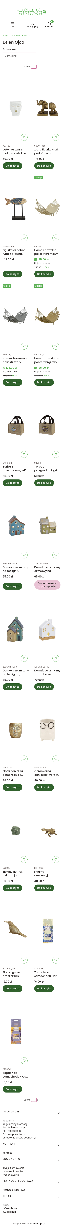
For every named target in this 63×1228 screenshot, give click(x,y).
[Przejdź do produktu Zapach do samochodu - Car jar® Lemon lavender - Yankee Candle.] (16, 1031)
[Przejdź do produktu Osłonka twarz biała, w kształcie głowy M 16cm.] (16, 108)
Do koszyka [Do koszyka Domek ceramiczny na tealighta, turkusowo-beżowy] (12, 686)
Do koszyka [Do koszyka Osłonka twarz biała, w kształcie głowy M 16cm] (12, 165)
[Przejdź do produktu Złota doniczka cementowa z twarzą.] (16, 730)
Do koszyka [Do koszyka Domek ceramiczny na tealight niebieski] (12, 586)
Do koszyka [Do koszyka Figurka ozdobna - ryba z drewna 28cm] (12, 274)
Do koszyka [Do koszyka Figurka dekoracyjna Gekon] (44, 888)
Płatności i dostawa (14, 1190)
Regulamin (9, 1120)
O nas (6, 1205)
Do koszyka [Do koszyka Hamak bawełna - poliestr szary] (12, 382)
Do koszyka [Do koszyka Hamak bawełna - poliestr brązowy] (44, 382)
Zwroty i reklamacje (14, 1127)
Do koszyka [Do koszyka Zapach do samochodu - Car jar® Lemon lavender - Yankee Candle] (12, 1089)
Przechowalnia (11, 1174)
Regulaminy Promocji (15, 1124)
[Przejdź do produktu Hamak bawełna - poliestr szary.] (16, 317)
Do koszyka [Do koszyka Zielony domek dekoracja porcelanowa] (12, 888)
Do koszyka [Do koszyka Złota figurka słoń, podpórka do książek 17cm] (44, 165)
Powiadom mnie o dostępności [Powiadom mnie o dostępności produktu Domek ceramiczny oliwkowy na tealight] (47, 584)
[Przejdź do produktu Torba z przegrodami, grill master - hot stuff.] (47, 425)
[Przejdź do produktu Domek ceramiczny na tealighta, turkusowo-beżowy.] (16, 629)
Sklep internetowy (27, 1223)
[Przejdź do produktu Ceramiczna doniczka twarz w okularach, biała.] (47, 730)
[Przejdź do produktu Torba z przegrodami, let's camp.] (16, 425)
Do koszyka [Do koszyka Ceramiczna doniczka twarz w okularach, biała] (44, 787)
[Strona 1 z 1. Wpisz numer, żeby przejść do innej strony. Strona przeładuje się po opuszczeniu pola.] (34, 67)
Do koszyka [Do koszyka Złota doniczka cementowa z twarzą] (12, 787)
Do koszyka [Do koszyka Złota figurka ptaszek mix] (12, 988)
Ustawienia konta (13, 1171)
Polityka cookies (12, 1131)
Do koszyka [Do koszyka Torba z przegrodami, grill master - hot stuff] (44, 483)
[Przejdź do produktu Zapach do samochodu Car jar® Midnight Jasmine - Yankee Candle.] (47, 931)
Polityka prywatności (15, 1134)
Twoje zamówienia (13, 1168)
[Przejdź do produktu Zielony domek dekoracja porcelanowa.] (16, 830)
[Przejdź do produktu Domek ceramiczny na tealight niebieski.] (16, 526)
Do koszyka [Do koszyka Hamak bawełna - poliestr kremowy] (44, 274)
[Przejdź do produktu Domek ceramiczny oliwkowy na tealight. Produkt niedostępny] (47, 526)
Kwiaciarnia (9, 1212)
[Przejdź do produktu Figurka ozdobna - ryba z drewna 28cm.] (16, 209)
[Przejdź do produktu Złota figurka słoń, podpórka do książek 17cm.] (47, 108)
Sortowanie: (9, 49)
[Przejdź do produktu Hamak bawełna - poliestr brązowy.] (47, 317)
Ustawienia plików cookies (18, 1137)
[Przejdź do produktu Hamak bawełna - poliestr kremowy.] (47, 209)
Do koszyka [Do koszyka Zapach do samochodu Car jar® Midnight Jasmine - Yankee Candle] (44, 988)
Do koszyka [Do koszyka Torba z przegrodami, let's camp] (12, 483)
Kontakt (7, 1152)
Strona (27, 66)
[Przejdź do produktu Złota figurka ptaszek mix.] (16, 931)
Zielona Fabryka (16, 35)
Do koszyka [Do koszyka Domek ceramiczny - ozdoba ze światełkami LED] (44, 686)
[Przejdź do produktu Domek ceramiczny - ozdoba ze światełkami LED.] (47, 629)
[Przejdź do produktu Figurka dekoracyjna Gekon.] (47, 830)
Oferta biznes (11, 1208)
